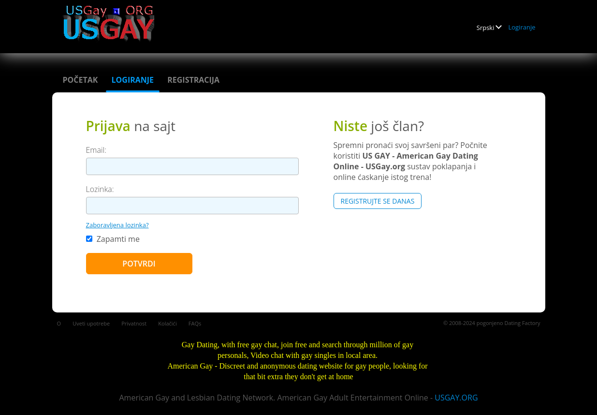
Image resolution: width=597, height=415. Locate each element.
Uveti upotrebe (91, 323)
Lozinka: (100, 189)
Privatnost (133, 323)
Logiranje (521, 27)
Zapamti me (113, 239)
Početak (80, 79)
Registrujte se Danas (378, 201)
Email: (96, 150)
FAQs (195, 323)
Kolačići (167, 323)
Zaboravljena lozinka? (117, 225)
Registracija (193, 79)
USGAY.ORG (456, 397)
